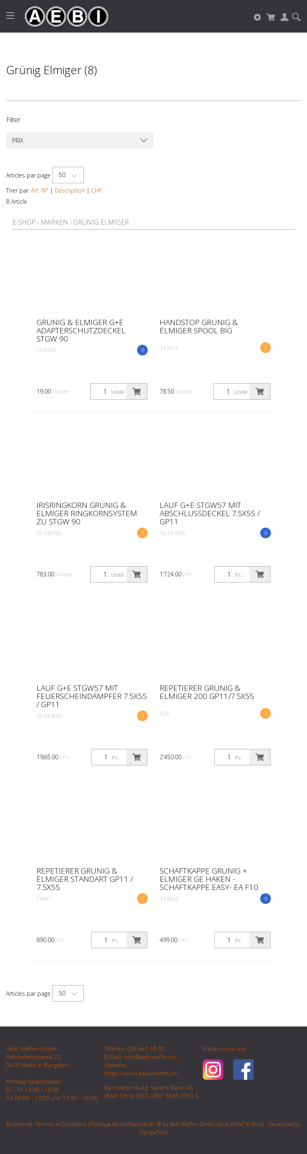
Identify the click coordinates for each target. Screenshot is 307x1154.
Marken (54, 222)
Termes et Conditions (61, 1124)
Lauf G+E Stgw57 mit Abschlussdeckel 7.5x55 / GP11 (210, 513)
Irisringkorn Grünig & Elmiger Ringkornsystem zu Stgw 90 (87, 513)
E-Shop (24, 222)
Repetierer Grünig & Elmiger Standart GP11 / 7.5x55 (85, 878)
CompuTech (154, 1132)
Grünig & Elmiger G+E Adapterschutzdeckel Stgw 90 (81, 330)
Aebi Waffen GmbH (192, 1124)
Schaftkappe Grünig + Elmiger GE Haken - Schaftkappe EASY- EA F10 (209, 878)
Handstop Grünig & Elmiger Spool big (199, 326)
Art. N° (39, 190)
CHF (96, 190)
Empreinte (19, 1124)
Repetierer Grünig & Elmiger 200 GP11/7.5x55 (207, 692)
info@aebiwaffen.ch (150, 1057)
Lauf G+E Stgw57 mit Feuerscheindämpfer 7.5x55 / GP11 (92, 696)
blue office (231, 1124)
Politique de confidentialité (121, 1124)
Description (70, 190)
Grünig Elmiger (101, 222)
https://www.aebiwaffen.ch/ (141, 1073)
